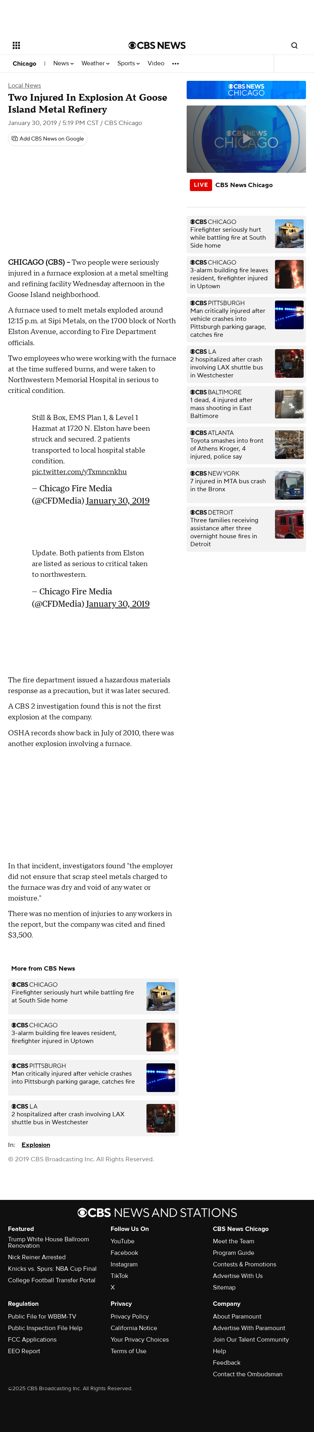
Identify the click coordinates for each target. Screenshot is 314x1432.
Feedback (226, 1363)
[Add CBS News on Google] (48, 139)
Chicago (24, 64)
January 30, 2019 (118, 501)
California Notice (134, 1328)
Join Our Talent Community (251, 1339)
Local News (24, 85)
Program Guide (233, 1253)
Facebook (124, 1253)
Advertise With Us (238, 1276)
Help (219, 1351)
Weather (95, 63)
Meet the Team (233, 1241)
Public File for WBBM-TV (42, 1316)
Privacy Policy (130, 1316)
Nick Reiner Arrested (37, 1257)
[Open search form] (294, 45)
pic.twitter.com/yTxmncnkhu (79, 472)
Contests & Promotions (244, 1264)
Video (156, 63)
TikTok (119, 1276)
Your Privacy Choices (140, 1339)
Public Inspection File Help (45, 1328)
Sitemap (224, 1287)
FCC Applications (32, 1339)
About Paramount (237, 1316)
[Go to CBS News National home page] (157, 45)
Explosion (35, 1145)
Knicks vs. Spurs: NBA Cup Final (52, 1269)
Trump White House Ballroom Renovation (48, 1242)
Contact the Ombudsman (248, 1374)
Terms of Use (128, 1351)
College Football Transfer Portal (52, 1280)
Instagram (124, 1264)
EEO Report (24, 1351)
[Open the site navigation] (61, 45)
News (63, 63)
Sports (128, 63)
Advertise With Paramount (249, 1328)
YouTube (123, 1241)
